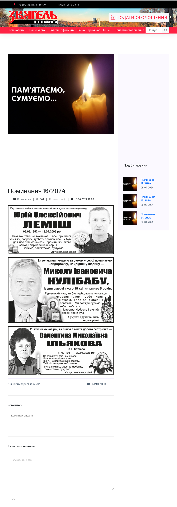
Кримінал (94, 30)
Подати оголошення (139, 17)
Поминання (24, 199)
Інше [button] (106, 30)
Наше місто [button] (37, 30)
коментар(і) (57, 199)
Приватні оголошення (129, 30)
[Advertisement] (61, 158)
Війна (81, 30)
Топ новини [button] (17, 30)
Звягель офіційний (62, 30)
